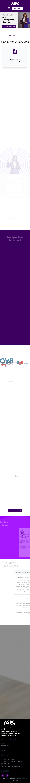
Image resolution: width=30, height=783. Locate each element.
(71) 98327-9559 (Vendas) (8, 759)
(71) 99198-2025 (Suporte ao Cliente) (11, 761)
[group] (6, 362)
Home (3, 743)
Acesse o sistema (17, 8)
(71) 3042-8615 (5, 764)
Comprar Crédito (9, 26)
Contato (3, 750)
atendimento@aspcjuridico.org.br (11, 766)
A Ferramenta (5, 745)
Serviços (3, 748)
